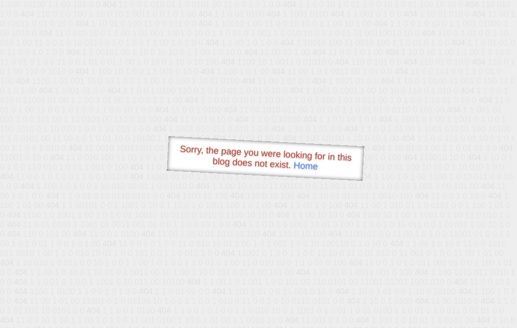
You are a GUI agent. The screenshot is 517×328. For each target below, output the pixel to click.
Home (305, 165)
